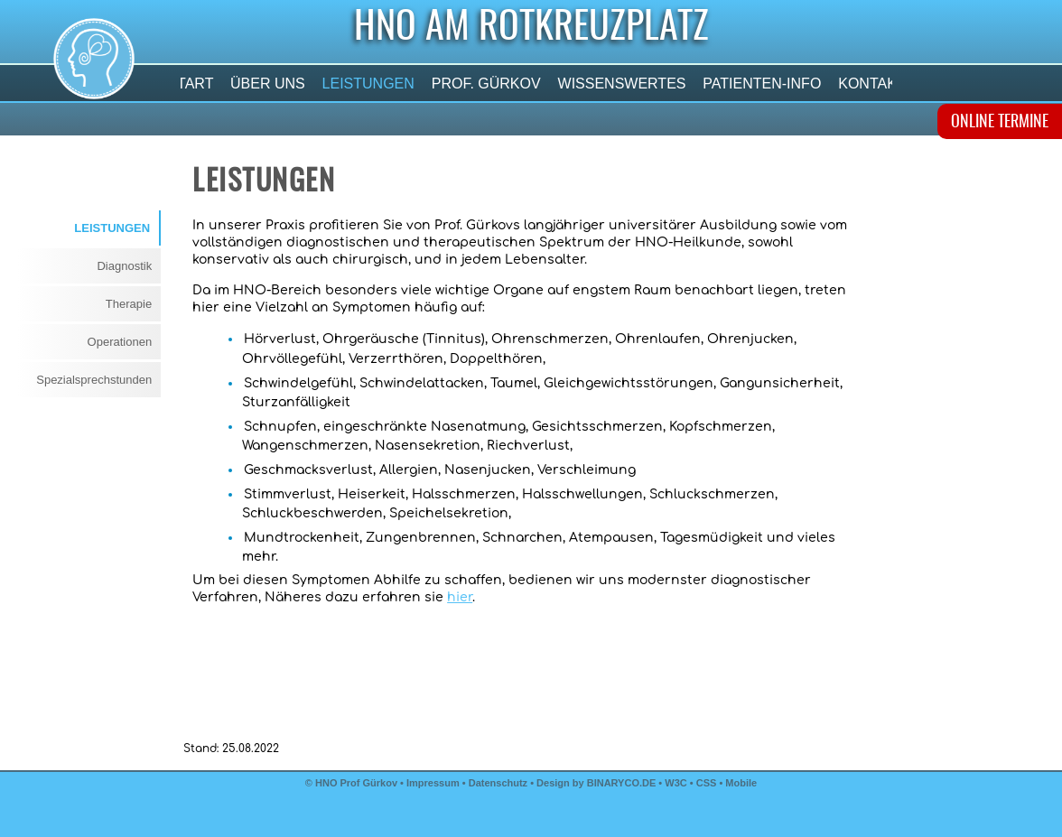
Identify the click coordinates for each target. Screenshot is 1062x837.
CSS (708, 782)
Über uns (268, 83)
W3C (677, 782)
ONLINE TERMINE (999, 123)
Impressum (433, 782)
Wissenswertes (622, 83)
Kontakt (871, 83)
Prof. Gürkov (486, 83)
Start (190, 83)
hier (459, 597)
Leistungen (368, 83)
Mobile (741, 782)
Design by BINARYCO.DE (596, 782)
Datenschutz (498, 782)
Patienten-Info (762, 83)
